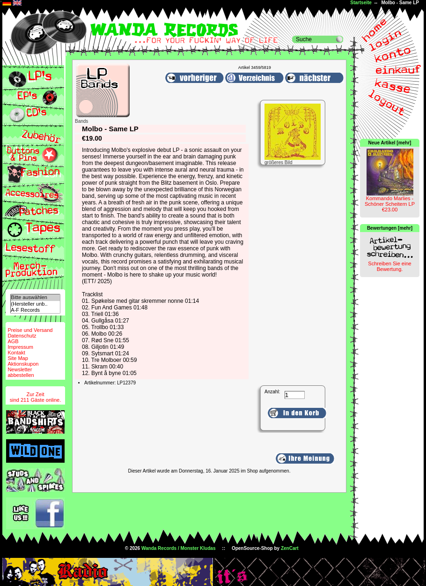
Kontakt (16, 352)
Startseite (361, 2)
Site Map (17, 358)
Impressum (20, 347)
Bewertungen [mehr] (389, 228)
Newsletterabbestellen (20, 372)
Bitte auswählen (35, 297)
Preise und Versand (29, 330)
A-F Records (35, 310)
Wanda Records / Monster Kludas (178, 548)
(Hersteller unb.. (35, 304)
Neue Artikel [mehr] (389, 142)
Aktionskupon (22, 364)
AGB (12, 341)
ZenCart (290, 548)
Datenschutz (21, 335)
